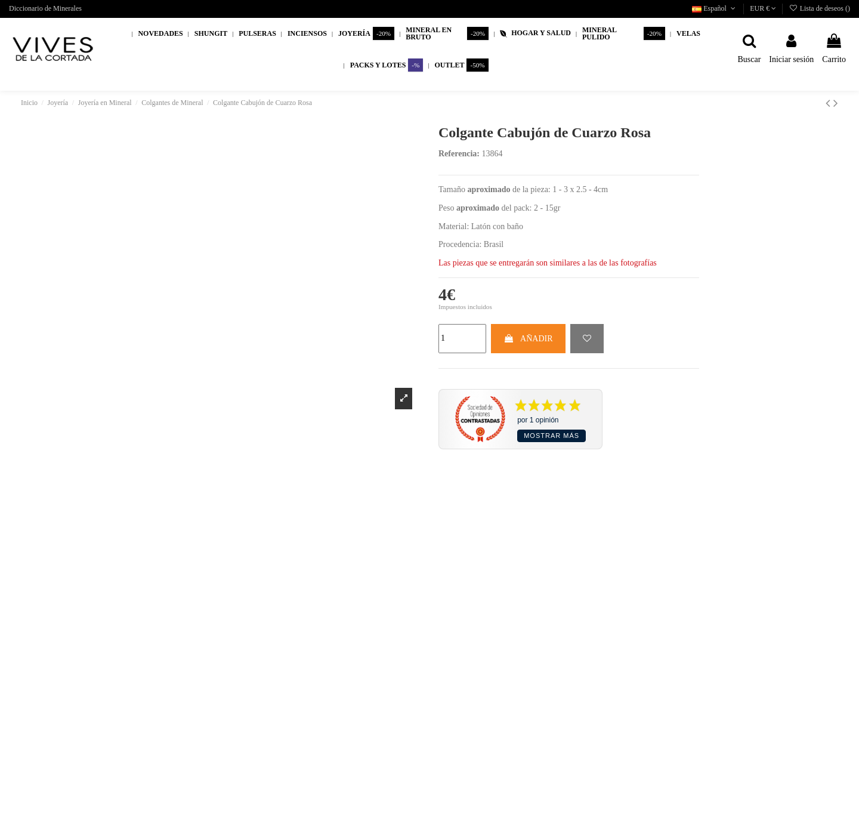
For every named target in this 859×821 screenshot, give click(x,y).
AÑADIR (527, 338)
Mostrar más (551, 435)
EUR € (763, 8)
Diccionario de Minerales (45, 8)
